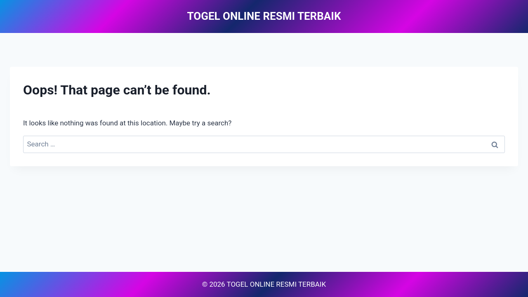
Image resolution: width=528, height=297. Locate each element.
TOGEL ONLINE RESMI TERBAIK (276, 284)
